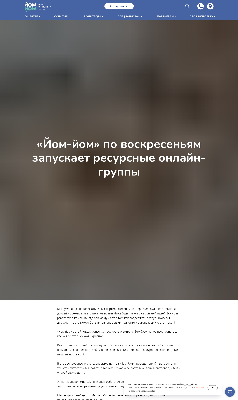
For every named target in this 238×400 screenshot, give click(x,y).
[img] (210, 6)
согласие (200, 387)
